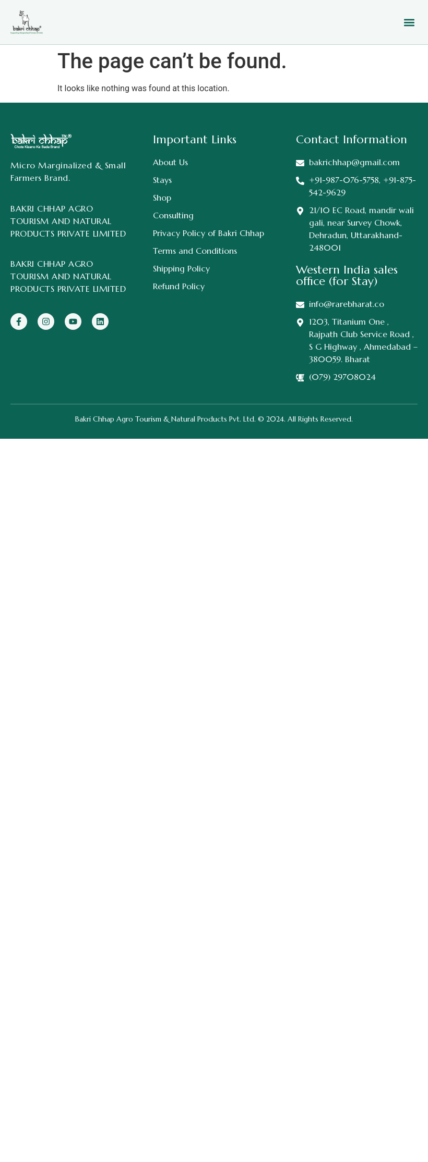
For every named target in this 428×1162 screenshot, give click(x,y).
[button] (409, 22)
